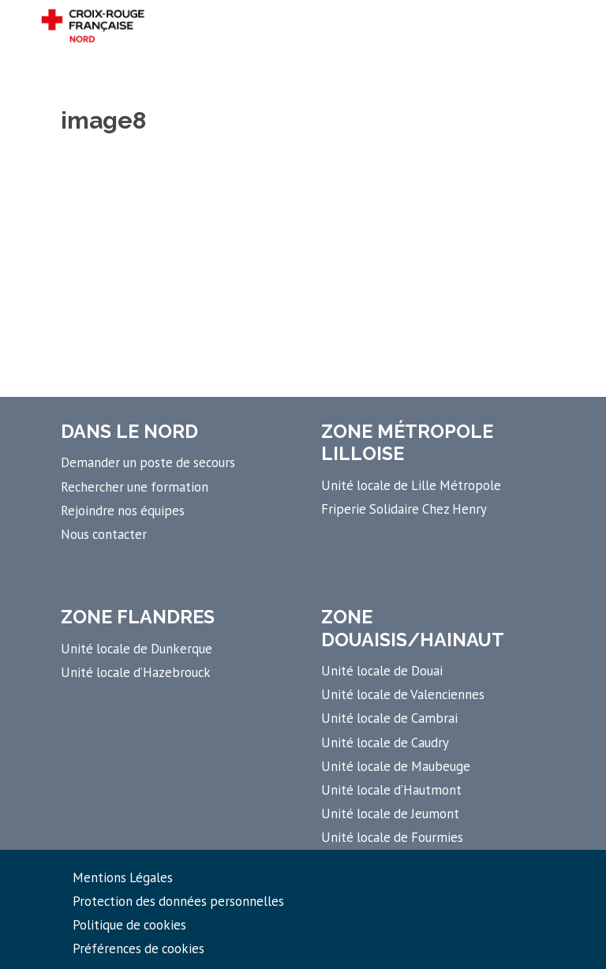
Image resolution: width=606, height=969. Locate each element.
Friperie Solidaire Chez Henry (404, 509)
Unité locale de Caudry (385, 742)
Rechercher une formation (134, 487)
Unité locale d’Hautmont (391, 790)
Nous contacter (104, 534)
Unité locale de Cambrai (389, 718)
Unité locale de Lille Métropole (411, 485)
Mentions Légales (123, 877)
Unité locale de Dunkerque (136, 648)
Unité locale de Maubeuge (395, 766)
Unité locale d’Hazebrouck (136, 672)
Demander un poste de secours (148, 462)
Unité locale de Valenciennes (402, 694)
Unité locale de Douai (382, 670)
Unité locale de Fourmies (392, 837)
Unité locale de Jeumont (390, 813)
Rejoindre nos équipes (123, 510)
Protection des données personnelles (178, 901)
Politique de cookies (129, 924)
